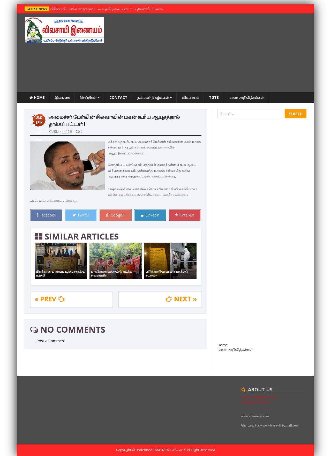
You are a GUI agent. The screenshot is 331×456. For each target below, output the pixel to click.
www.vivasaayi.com (255, 416)
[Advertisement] (212, 53)
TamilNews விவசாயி (170, 449)
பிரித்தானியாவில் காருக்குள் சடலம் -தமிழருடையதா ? (89, 8)
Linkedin (150, 215)
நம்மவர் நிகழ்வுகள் (154, 97)
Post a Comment (50, 340)
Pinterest (184, 215)
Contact (118, 97)
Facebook (46, 215)
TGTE (214, 97)
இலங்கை (62, 97)
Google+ (115, 215)
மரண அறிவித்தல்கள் (246, 97)
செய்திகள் (90, 97)
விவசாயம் (190, 97)
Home (37, 97)
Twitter (81, 215)
